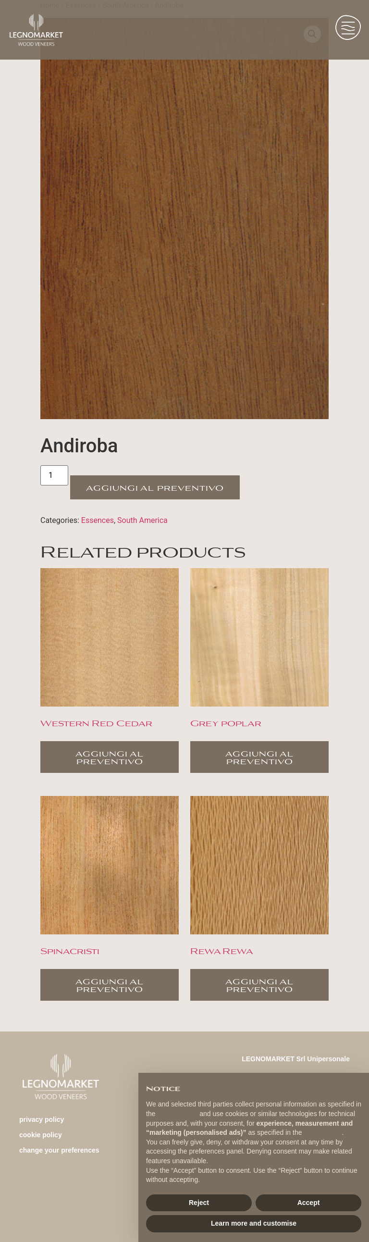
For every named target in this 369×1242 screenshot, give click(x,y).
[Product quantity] (54, 475)
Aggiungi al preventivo (155, 487)
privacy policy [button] (177, 1114)
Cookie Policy (40, 1135)
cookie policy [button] (323, 1132)
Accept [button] (308, 1202)
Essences (97, 520)
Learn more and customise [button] (253, 1223)
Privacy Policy (41, 1119)
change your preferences (59, 1150)
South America (142, 520)
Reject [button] (199, 1202)
